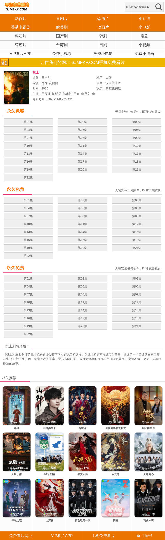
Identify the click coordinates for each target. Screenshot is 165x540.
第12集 (137, 145)
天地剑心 (148, 474)
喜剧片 (62, 19)
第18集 (137, 161)
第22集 (28, 177)
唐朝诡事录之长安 (115, 428)
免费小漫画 (144, 53)
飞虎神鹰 (148, 520)
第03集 (137, 122)
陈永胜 (67, 93)
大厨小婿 (16, 474)
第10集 (28, 145)
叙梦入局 (82, 474)
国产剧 (62, 36)
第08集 (82, 137)
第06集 (137, 130)
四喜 (115, 520)
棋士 (8, 346)
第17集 (82, 161)
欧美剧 (62, 27)
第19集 (28, 169)
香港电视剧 (20, 27)
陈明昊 (56, 93)
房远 (44, 83)
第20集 (82, 169)
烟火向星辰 (148, 428)
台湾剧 (62, 45)
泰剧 (144, 36)
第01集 (28, 122)
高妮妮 (53, 83)
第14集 (82, 153)
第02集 (82, 122)
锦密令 (82, 428)
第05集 (82, 130)
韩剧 (103, 36)
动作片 (20, 19)
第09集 (137, 137)
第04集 (28, 130)
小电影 (144, 27)
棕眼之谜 (16, 520)
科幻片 (20, 36)
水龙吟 (115, 474)
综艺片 (20, 45)
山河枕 (49, 520)
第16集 (28, 161)
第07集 (28, 137)
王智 (76, 93)
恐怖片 (103, 19)
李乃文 (85, 93)
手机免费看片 (103, 536)
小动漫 (144, 19)
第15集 (137, 153)
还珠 (16, 428)
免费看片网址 (20, 536)
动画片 (103, 27)
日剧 (103, 45)
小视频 (144, 45)
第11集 (82, 145)
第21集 (137, 169)
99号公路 (49, 474)
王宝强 (45, 93)
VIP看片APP (20, 53)
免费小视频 (62, 53)
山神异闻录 (49, 428)
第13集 (28, 153)
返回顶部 (144, 536)
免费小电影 (103, 53)
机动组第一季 (82, 520)
